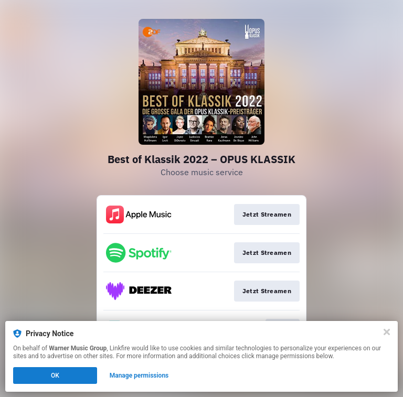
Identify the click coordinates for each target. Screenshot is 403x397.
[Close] (386, 332)
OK (55, 375)
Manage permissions (139, 375)
